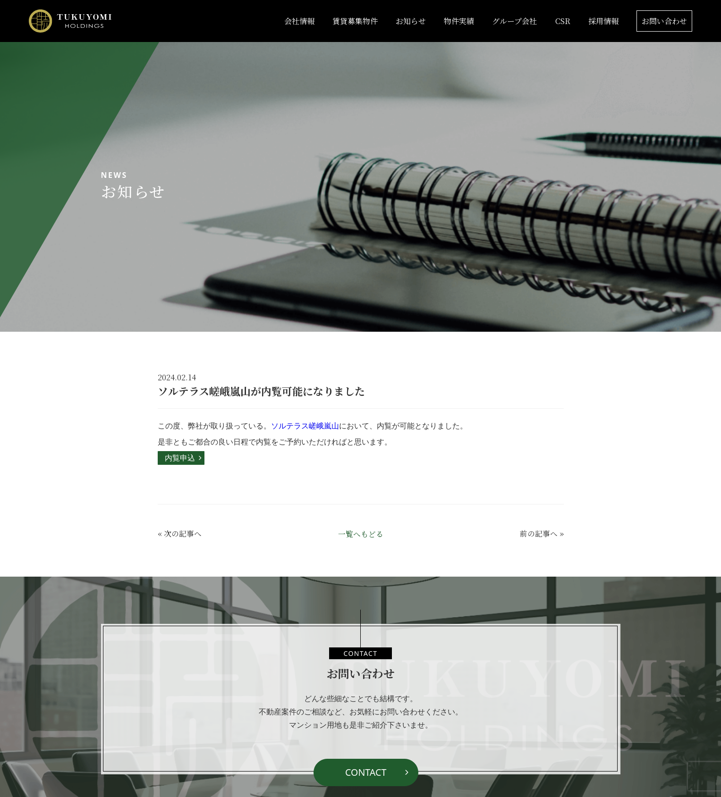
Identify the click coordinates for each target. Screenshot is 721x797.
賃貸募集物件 (355, 21)
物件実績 (459, 21)
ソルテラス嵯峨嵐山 (305, 426)
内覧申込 (180, 458)
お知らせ (411, 21)
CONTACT (368, 771)
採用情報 (603, 21)
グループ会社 (514, 21)
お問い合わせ (664, 21)
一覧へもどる (360, 533)
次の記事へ (183, 533)
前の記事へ (539, 533)
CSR (562, 21)
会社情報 (299, 21)
